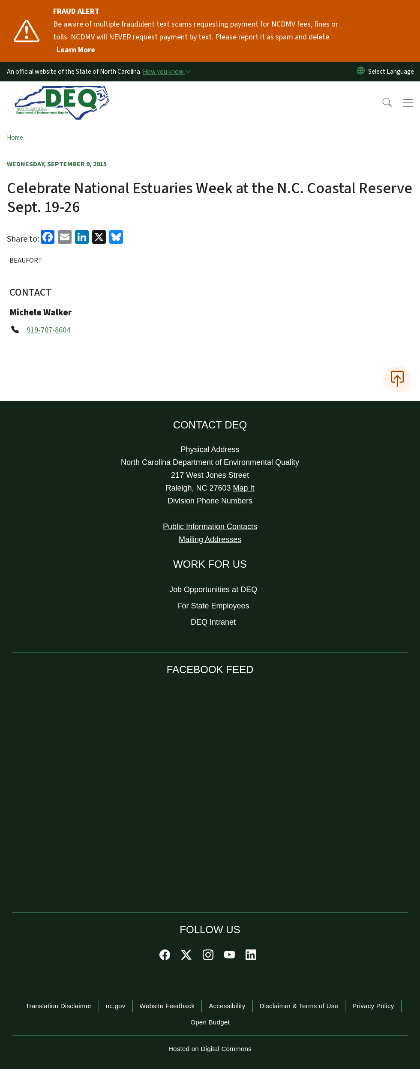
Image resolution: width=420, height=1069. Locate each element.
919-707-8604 (48, 330)
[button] (381, 103)
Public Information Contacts (210, 526)
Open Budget (210, 1022)
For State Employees (213, 606)
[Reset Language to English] (361, 71)
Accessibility (227, 1005)
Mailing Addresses (210, 539)
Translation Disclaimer (58, 1005)
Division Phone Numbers (210, 501)
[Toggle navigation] (408, 103)
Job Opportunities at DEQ (213, 589)
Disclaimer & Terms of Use (299, 1005)
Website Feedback (167, 1005)
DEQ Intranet (213, 622)
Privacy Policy (373, 1005)
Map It (244, 488)
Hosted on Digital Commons (210, 1048)
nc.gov (116, 1005)
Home (15, 137)
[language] (392, 71)
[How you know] (166, 71)
